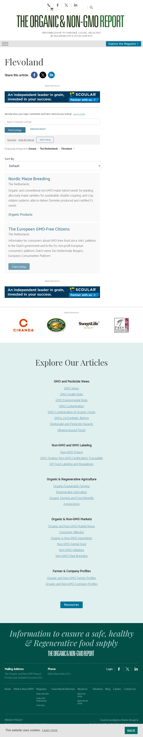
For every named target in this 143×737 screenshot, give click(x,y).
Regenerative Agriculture (71, 484)
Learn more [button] (50, 730)
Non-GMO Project (71, 444)
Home (8, 681)
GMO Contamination (71, 398)
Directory (11, 132)
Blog (107, 681)
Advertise (98, 681)
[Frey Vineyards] (121, 317)
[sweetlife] (89, 317)
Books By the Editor (82, 694)
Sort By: (9, 151)
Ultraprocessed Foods (72, 422)
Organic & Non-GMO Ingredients (71, 530)
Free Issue (40, 697)
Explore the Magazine (124, 36)
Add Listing (45, 132)
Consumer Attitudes (71, 524)
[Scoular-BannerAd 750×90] (52, 89)
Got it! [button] (131, 730)
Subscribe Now (42, 686)
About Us (82, 681)
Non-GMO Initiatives (71, 542)
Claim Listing (19, 259)
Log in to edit (79, 106)
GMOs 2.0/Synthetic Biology (71, 410)
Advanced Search (37, 121)
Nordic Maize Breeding (29, 171)
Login (109, 661)
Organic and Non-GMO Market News (71, 518)
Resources (71, 597)
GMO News (71, 380)
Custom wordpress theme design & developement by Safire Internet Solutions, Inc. (113, 714)
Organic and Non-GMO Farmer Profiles (71, 570)
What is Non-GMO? (24, 681)
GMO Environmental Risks (71, 392)
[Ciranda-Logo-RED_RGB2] (23, 317)
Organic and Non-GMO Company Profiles (72, 576)
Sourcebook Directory (63, 681)
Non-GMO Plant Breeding (71, 548)
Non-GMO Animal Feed (71, 536)
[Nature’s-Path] (56, 317)
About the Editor (81, 687)
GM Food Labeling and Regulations (71, 456)
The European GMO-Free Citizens (39, 221)
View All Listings (26, 132)
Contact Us (130, 681)
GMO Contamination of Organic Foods (71, 404)
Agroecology (71, 496)
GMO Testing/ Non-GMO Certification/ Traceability (71, 450)
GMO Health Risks (71, 386)
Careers (117, 681)
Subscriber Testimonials (41, 692)
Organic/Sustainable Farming (71, 478)
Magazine (41, 681)
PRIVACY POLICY (14, 712)
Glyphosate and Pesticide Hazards (71, 416)
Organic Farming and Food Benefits (71, 490)
